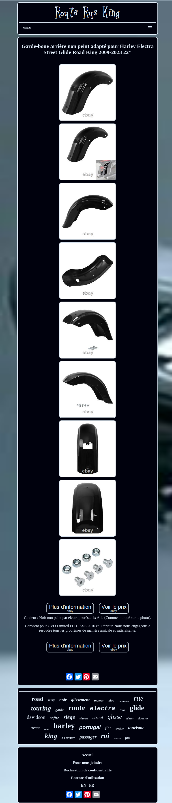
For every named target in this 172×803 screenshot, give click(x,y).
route (76, 708)
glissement (80, 699)
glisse (115, 716)
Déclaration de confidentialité (88, 770)
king (51, 736)
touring (41, 708)
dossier (143, 718)
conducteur (124, 701)
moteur (99, 700)
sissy (51, 700)
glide (137, 708)
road (37, 699)
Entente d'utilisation (87, 778)
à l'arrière (68, 738)
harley (64, 725)
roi (105, 736)
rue (139, 698)
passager (88, 737)
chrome (84, 718)
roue (46, 729)
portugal (90, 727)
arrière (120, 728)
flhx (127, 738)
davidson (36, 717)
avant (35, 728)
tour (122, 710)
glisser (129, 718)
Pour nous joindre (87, 762)
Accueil (88, 755)
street (97, 717)
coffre (54, 718)
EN (83, 785)
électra (117, 738)
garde (59, 710)
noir (63, 699)
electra (102, 708)
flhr (108, 728)
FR (91, 785)
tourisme (136, 727)
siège (69, 717)
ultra (111, 700)
